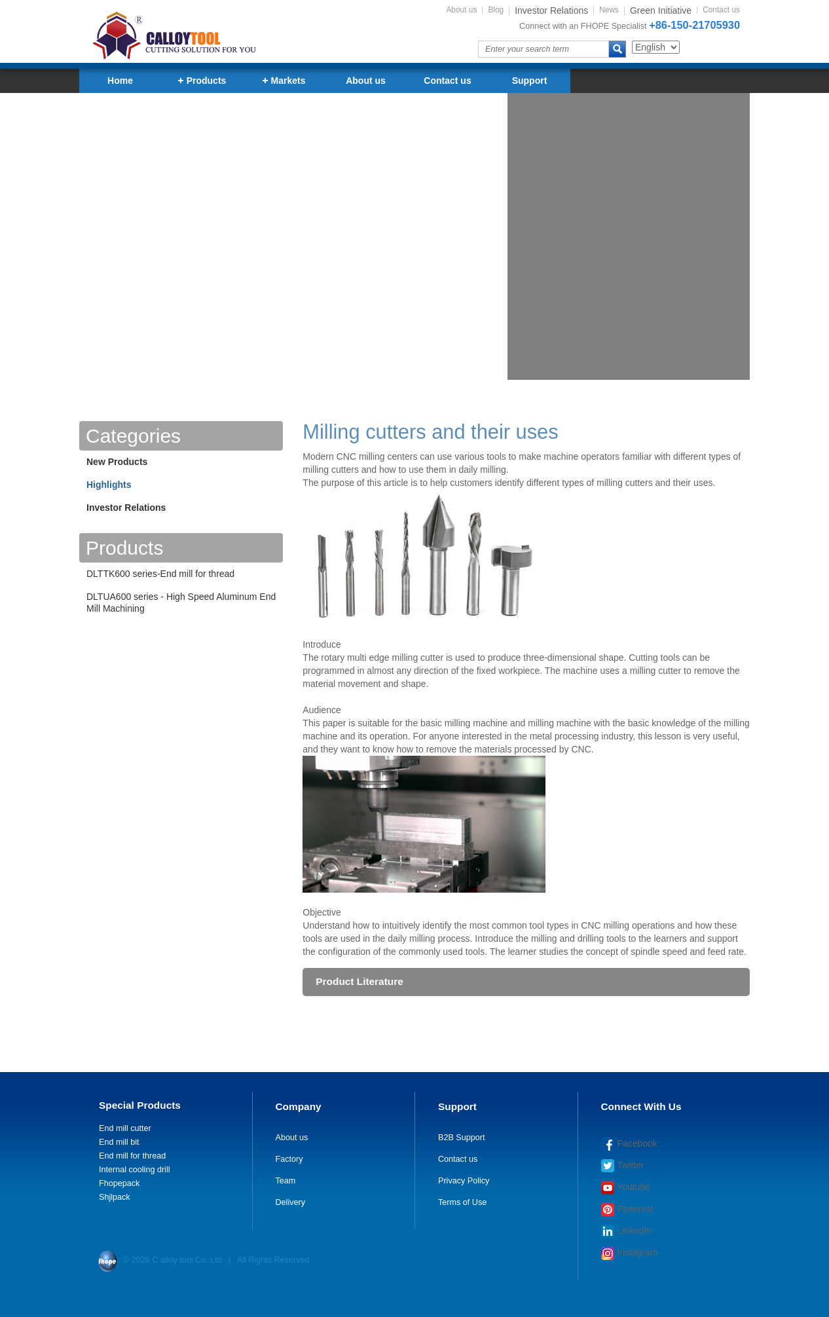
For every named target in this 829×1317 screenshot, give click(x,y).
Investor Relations (126, 507)
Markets (284, 80)
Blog (496, 10)
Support (529, 80)
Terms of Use (462, 1202)
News (609, 10)
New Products (116, 461)
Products (202, 80)
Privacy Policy (463, 1180)
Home (120, 80)
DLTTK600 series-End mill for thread (160, 573)
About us (461, 10)
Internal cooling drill (134, 1169)
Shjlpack (114, 1197)
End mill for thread (132, 1155)
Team (286, 1180)
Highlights (108, 484)
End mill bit (119, 1142)
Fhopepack (119, 1183)
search (617, 49)
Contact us (721, 10)
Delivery (291, 1202)
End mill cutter (125, 1128)
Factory (289, 1159)
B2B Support (461, 1137)
